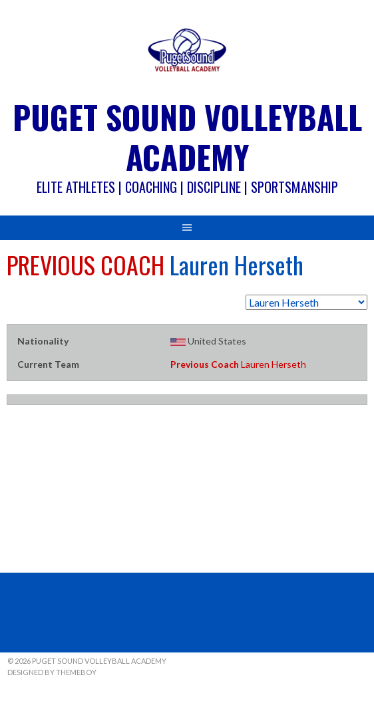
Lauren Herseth (238, 364)
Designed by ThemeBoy (51, 672)
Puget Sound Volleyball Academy (187, 136)
